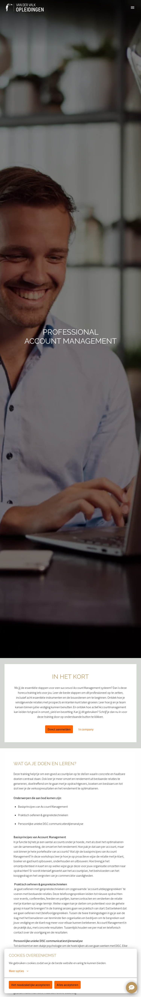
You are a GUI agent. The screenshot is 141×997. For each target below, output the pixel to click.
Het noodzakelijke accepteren (30, 985)
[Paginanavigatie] (132, 7)
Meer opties (18, 971)
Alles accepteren (67, 985)
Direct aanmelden (59, 729)
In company (85, 729)
